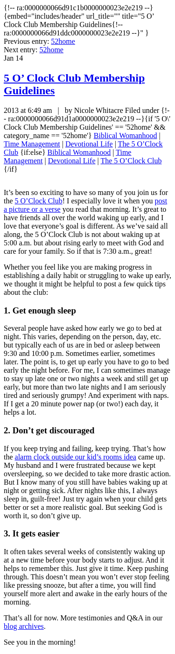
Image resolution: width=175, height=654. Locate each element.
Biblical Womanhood (125, 135)
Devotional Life (89, 144)
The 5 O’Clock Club (130, 161)
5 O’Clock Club (39, 201)
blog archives (24, 626)
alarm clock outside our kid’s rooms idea (75, 457)
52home (63, 41)
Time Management (32, 144)
